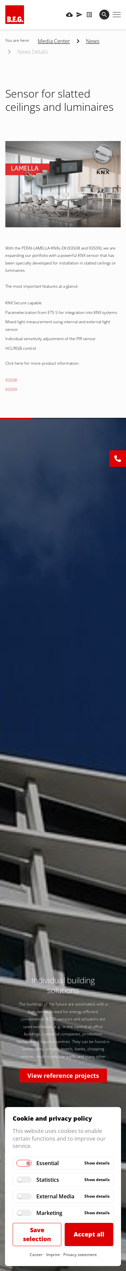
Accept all (89, 1234)
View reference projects (63, 1076)
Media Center (54, 41)
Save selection (37, 1234)
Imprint (53, 1254)
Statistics (47, 1179)
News (92, 41)
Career (36, 1254)
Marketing (49, 1213)
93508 (11, 380)
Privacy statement (80, 1254)
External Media (55, 1196)
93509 (11, 389)
